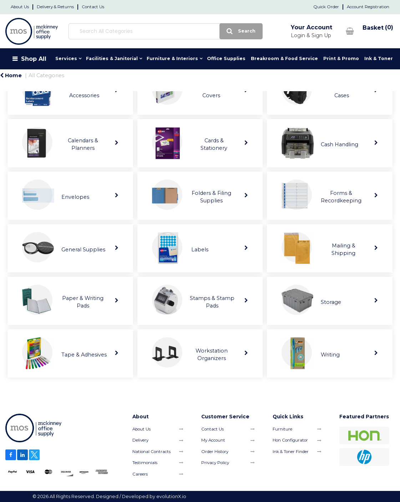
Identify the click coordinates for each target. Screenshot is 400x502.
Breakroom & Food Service (284, 58)
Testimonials (144, 462)
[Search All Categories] (165, 31)
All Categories (46, 75)
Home (11, 75)
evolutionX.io (171, 496)
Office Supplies (226, 58)
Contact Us (93, 6)
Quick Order (326, 6)
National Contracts (151, 451)
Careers (140, 474)
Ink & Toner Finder (291, 451)
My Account (213, 440)
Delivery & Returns (55, 6)
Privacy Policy (215, 462)
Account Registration (368, 6)
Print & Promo (341, 58)
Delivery (140, 440)
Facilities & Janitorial (112, 58)
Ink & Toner (378, 58)
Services (66, 58)
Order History (214, 451)
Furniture (282, 429)
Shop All (33, 58)
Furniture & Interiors (172, 58)
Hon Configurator (290, 440)
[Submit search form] (240, 31)
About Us (20, 6)
